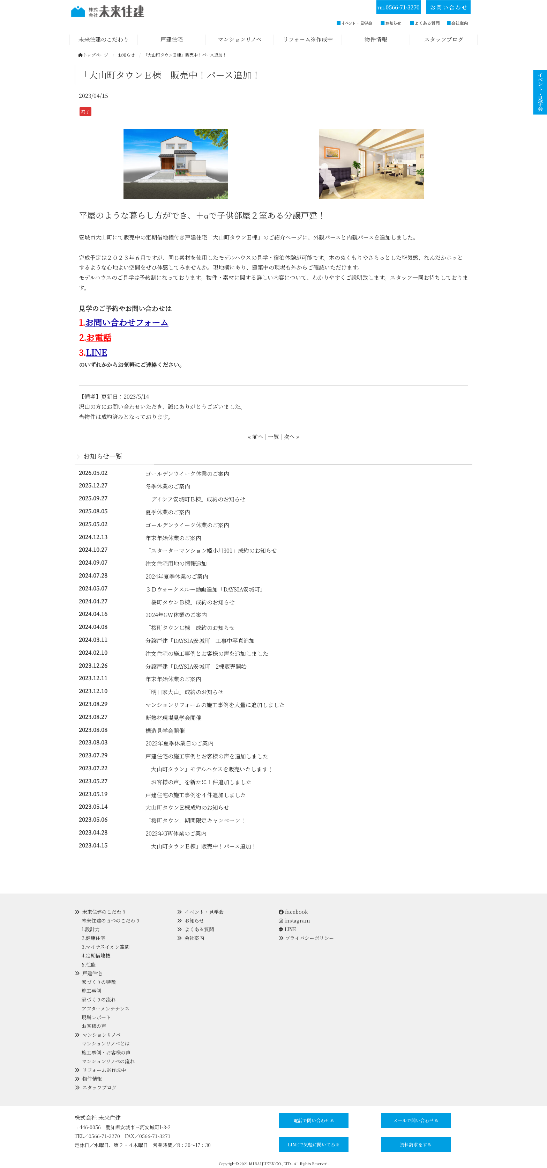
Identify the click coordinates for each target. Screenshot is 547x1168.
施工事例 (91, 990)
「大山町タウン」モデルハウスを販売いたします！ (209, 769)
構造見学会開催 (165, 731)
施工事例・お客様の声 (106, 1052)
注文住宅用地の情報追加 (176, 563)
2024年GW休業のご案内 (176, 615)
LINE (96, 352)
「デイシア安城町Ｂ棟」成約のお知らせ (195, 499)
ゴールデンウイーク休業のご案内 (187, 474)
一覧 (273, 437)
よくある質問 (199, 929)
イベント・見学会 (204, 911)
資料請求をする (416, 1144)
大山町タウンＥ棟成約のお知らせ (187, 807)
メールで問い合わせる (416, 1120)
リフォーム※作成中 (104, 1069)
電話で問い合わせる (313, 1120)
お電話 (98, 337)
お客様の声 (94, 1025)
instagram (294, 920)
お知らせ (194, 920)
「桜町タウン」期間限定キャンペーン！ (195, 820)
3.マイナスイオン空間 (105, 946)
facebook (293, 911)
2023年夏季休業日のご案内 (179, 743)
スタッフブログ (99, 1087)
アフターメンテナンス (105, 1008)
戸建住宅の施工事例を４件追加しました (195, 795)
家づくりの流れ (99, 999)
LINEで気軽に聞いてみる (314, 1144)
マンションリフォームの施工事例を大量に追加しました (215, 705)
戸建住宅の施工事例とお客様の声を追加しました (206, 756)
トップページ (93, 55)
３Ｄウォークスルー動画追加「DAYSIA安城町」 (205, 589)
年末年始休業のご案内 (173, 538)
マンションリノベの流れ (108, 1061)
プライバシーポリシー (309, 937)
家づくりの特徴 (99, 981)
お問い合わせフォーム (126, 322)
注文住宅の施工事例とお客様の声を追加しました (206, 653)
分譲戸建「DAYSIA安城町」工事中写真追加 (200, 641)
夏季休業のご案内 (167, 512)
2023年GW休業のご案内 (176, 833)
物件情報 (92, 1078)
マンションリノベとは (106, 1043)
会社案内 (194, 937)
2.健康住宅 (93, 937)
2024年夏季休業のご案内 (176, 576)
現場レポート (96, 1017)
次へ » (291, 437)
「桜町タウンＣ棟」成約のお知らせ (190, 628)
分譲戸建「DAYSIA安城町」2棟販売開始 (196, 666)
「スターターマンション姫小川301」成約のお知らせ (211, 550)
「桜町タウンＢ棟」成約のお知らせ (190, 602)
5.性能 (89, 964)
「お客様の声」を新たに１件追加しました (198, 782)
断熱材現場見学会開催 (173, 718)
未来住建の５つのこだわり (111, 920)
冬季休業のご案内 (167, 486)
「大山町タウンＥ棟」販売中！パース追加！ (201, 846)
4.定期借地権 (96, 955)
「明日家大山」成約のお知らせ (184, 692)
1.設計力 (91, 929)
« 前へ (255, 437)
